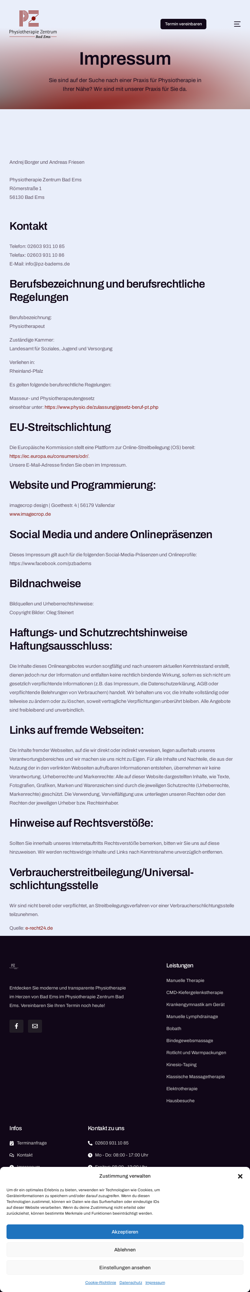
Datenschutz (130, 1282)
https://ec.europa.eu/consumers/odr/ (48, 456)
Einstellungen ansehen (125, 1267)
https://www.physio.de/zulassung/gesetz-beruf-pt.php (102, 407)
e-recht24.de (39, 928)
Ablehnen (125, 1249)
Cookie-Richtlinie (100, 1282)
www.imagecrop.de (30, 514)
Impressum (155, 1282)
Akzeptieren (125, 1231)
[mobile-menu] (230, 24)
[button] (240, 1176)
